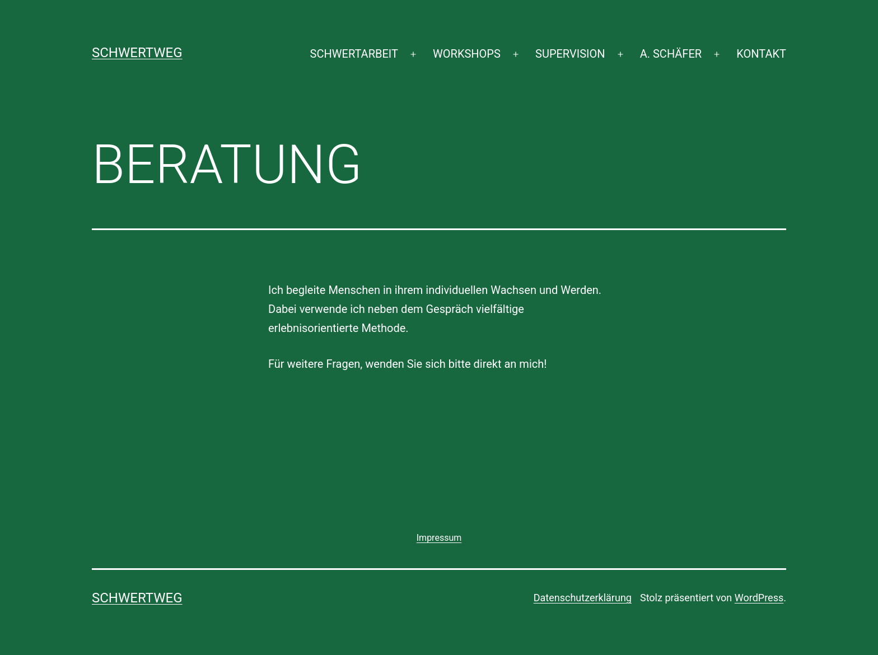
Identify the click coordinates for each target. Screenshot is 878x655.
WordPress (759, 597)
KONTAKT (761, 53)
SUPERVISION (570, 53)
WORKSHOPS (467, 53)
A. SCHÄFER (671, 53)
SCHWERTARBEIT (354, 53)
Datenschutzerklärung (583, 597)
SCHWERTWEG (137, 52)
